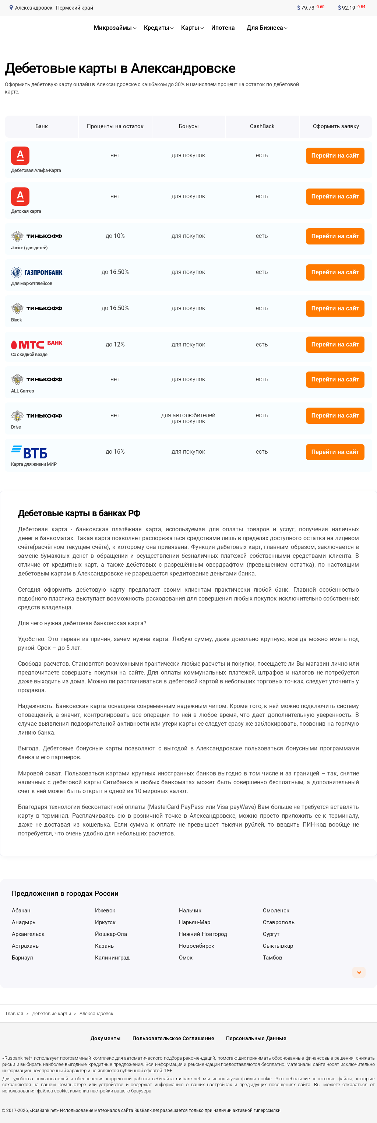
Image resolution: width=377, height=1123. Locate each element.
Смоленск (276, 910)
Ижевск (105, 910)
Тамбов (272, 957)
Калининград (112, 957)
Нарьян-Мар (194, 922)
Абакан (21, 910)
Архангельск (28, 934)
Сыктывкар (278, 946)
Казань (104, 946)
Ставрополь (279, 922)
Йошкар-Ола (111, 934)
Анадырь (23, 922)
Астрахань (25, 946)
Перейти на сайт (335, 155)
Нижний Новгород (203, 934)
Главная (14, 1013)
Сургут (271, 934)
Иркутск (105, 922)
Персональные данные (256, 1038)
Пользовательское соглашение (173, 1038)
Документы (106, 1038)
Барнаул (22, 957)
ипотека (223, 27)
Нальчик (190, 910)
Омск (186, 957)
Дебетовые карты (51, 1013)
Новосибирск (196, 946)
